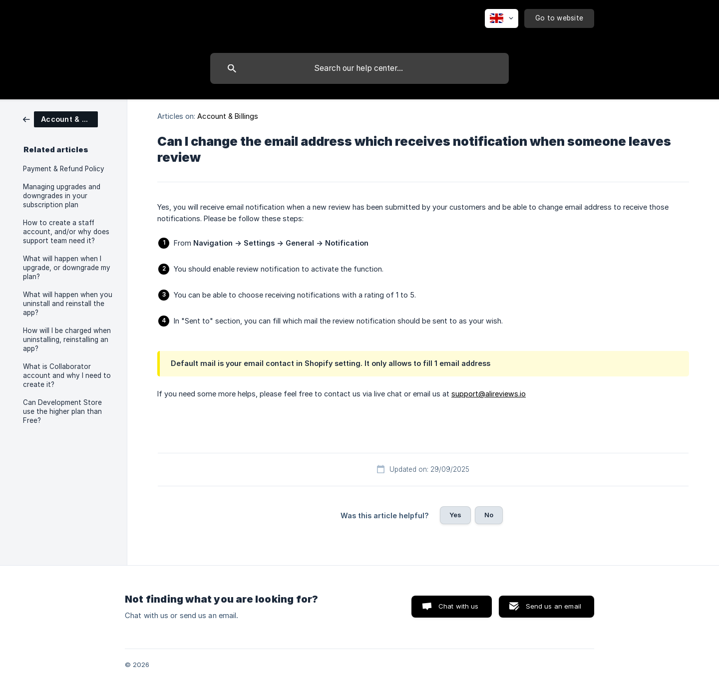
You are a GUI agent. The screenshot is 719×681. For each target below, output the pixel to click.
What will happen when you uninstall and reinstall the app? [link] (67, 304)
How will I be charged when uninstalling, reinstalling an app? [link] (67, 339)
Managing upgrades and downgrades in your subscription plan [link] (61, 196)
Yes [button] (455, 515)
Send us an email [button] (553, 606)
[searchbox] (359, 68)
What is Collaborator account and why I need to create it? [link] (67, 375)
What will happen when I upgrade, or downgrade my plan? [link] (66, 268)
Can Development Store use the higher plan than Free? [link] (62, 411)
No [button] (488, 515)
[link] (60, 118)
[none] (501, 18)
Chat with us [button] (458, 606)
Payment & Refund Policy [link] (63, 169)
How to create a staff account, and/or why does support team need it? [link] (66, 232)
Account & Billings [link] (227, 116)
